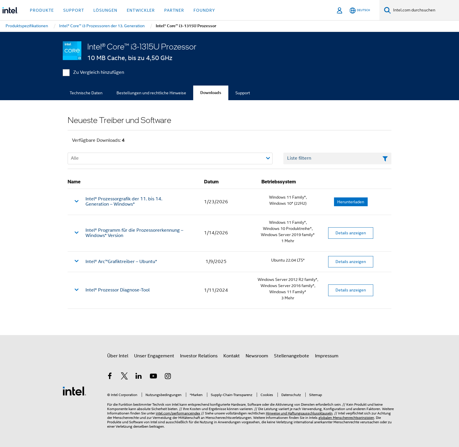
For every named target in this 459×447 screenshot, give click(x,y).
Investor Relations (198, 356)
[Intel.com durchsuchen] (425, 10)
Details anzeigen (350, 233)
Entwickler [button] (141, 10)
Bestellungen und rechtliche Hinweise (151, 92)
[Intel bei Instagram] (168, 377)
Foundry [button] (204, 10)
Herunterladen (350, 201)
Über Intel (117, 356)
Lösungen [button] (105, 10)
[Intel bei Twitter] (124, 377)
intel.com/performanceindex (178, 413)
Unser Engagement (154, 356)
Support (242, 92)
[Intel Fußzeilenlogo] (74, 391)
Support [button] (73, 10)
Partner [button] (174, 10)
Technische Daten (86, 92)
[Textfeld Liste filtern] (337, 158)
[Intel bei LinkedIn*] (139, 377)
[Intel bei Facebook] (110, 377)
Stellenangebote (291, 356)
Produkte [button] (42, 10)
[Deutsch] (359, 10)
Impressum (326, 356)
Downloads (210, 92)
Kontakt (231, 356)
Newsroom (257, 356)
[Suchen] (387, 10)
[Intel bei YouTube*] (153, 377)
